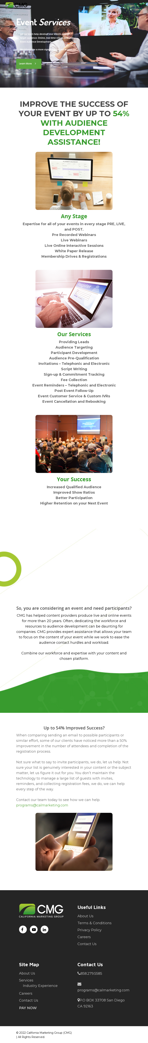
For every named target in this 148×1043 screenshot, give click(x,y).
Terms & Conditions (94, 923)
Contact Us (87, 944)
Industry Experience (40, 986)
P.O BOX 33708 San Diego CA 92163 (101, 1002)
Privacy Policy (89, 930)
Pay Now (28, 1008)
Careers (84, 937)
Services (26, 980)
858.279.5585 (89, 973)
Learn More (29, 63)
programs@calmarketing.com (42, 805)
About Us (85, 916)
